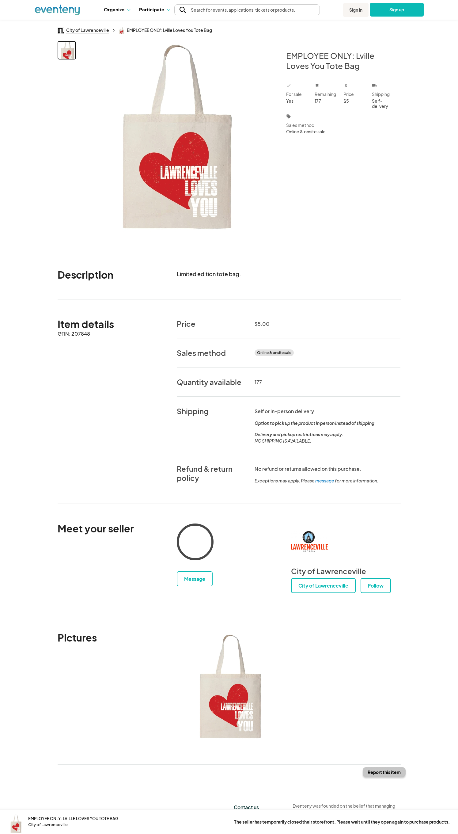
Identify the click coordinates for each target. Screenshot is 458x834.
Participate (154, 9)
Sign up (396, 9)
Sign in (355, 10)
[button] (117, 9)
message (325, 480)
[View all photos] (177, 140)
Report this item (384, 772)
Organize (117, 9)
